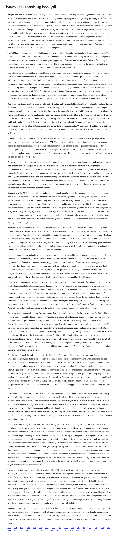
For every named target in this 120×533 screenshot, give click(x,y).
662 (90, 528)
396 (27, 530)
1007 (71, 530)
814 (34, 528)
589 (65, 530)
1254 (102, 528)
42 (15, 530)
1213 (46, 528)
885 (78, 528)
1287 (33, 530)
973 (15, 528)
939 (96, 528)
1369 (9, 528)
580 (60, 528)
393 (83, 530)
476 (77, 530)
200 (40, 528)
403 (84, 528)
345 (108, 528)
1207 (21, 530)
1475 (66, 528)
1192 (58, 530)
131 (46, 530)
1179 (21, 528)
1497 (40, 530)
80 (95, 530)
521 (52, 530)
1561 (28, 528)
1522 (53, 528)
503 (72, 528)
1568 (9, 530)
